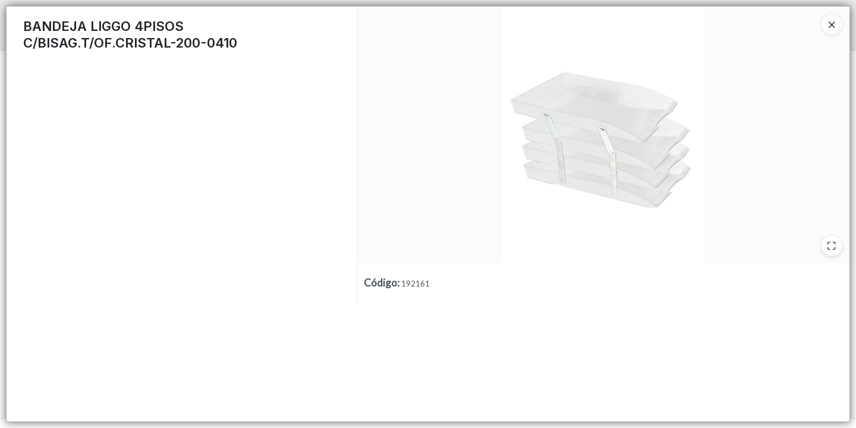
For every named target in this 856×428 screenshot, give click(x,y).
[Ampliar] (831, 245)
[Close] (831, 24)
